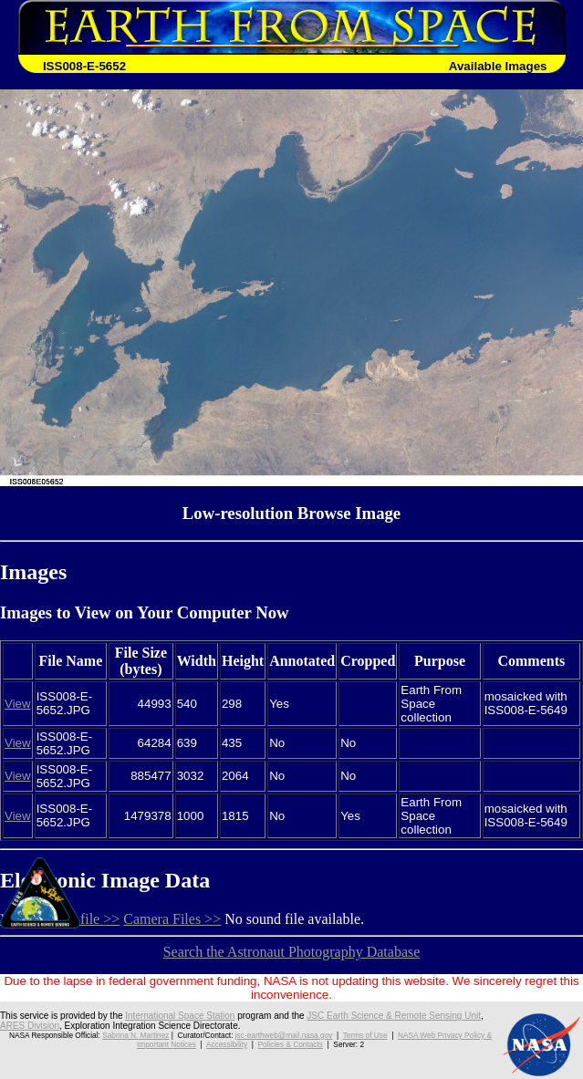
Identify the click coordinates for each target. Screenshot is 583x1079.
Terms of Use (365, 1035)
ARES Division (29, 1026)
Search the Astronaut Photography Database (292, 952)
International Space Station (179, 1016)
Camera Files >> (172, 919)
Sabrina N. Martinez (135, 1035)
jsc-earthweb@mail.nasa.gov (284, 1035)
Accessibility (226, 1044)
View (18, 704)
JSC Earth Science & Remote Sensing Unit (394, 1016)
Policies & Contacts (290, 1044)
